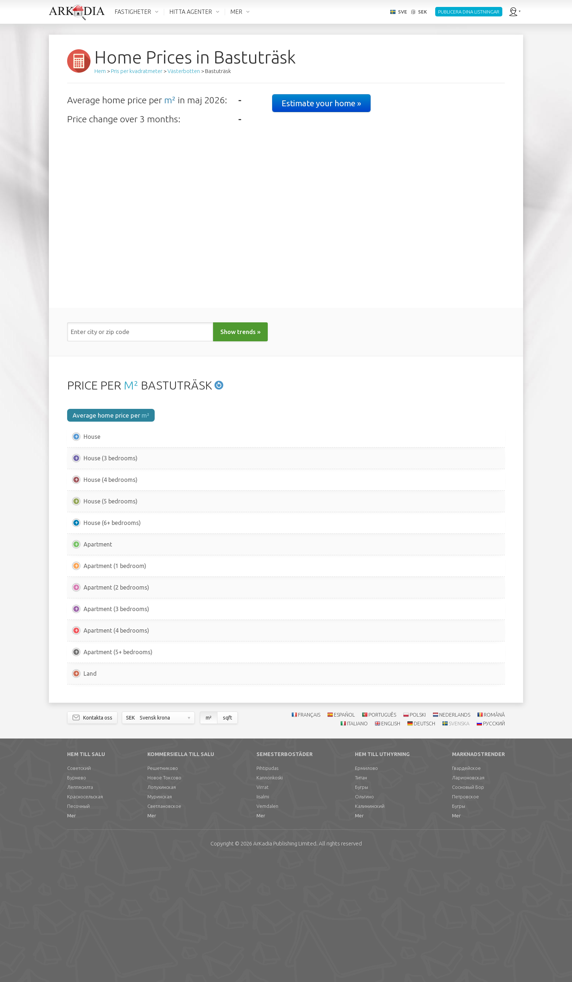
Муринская (159, 919)
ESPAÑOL (344, 838)
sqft (227, 841)
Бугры (361, 910)
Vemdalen (267, 929)
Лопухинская (161, 910)
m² (169, 100)
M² (131, 385)
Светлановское (164, 929)
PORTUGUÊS (382, 838)
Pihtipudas (267, 891)
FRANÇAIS (309, 838)
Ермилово (366, 891)
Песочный (78, 929)
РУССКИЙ (494, 847)
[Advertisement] (286, 756)
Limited (284, 966)
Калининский (369, 929)
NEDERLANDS (454, 838)
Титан (361, 900)
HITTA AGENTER (190, 11)
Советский (79, 891)
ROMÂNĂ (494, 838)
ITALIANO (357, 847)
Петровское (465, 919)
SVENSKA (459, 847)
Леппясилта (80, 910)
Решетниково (162, 891)
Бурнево (76, 900)
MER (236, 11)
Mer (71, 938)
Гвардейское (466, 891)
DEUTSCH (424, 847)
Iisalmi (262, 919)
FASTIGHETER (133, 11)
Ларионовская (468, 900)
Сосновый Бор (468, 910)
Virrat (262, 910)
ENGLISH (390, 847)
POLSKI (418, 838)
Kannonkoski (269, 900)
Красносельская (85, 919)
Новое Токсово (164, 900)
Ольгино (364, 919)
